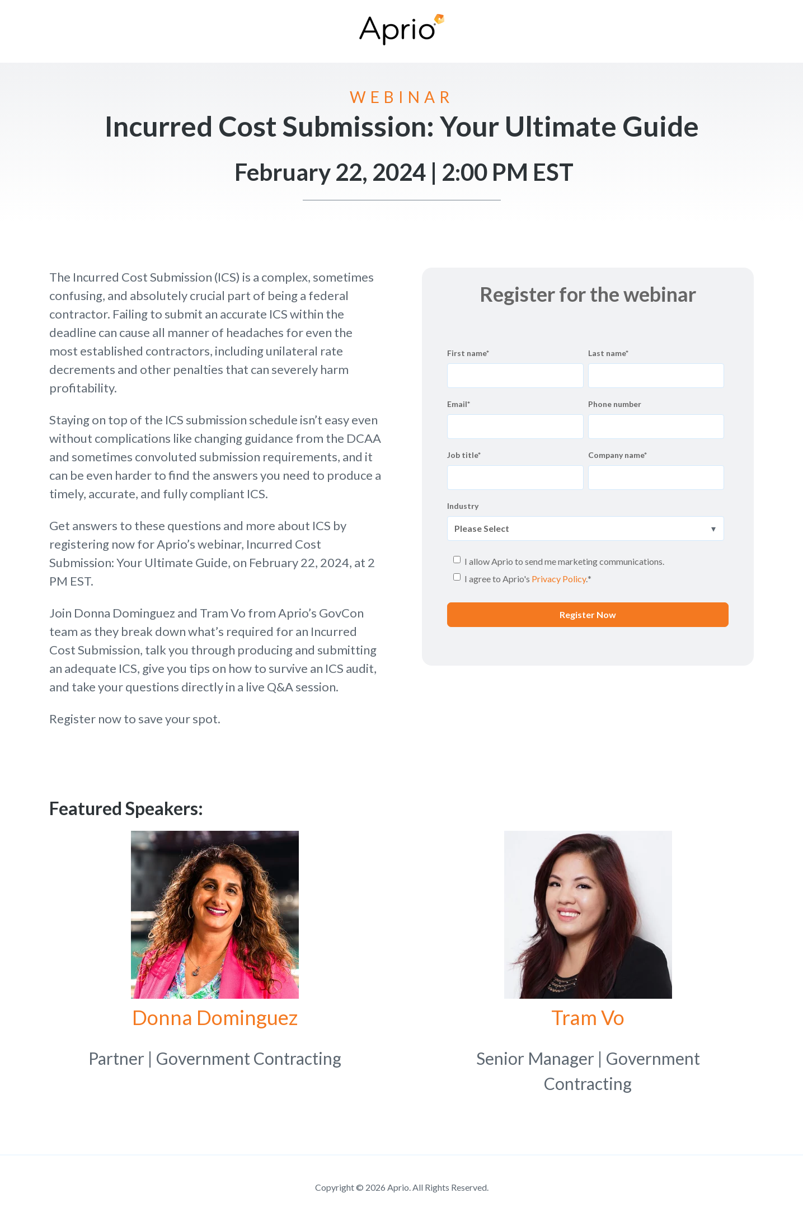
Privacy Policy (559, 578)
